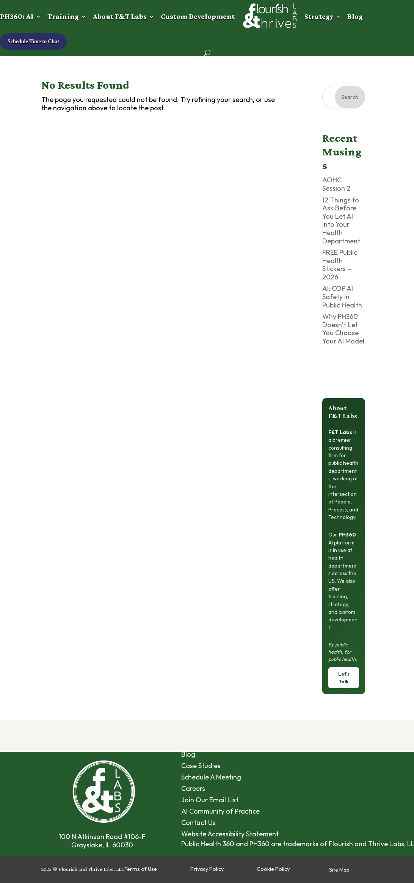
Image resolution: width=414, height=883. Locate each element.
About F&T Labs (120, 16)
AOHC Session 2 (336, 184)
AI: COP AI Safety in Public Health (342, 296)
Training (63, 16)
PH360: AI (16, 16)
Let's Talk (344, 677)
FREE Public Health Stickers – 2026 (339, 264)
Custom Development (198, 16)
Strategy (318, 16)
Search (349, 97)
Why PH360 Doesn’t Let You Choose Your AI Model (343, 328)
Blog (355, 16)
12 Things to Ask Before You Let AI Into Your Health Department (341, 220)
